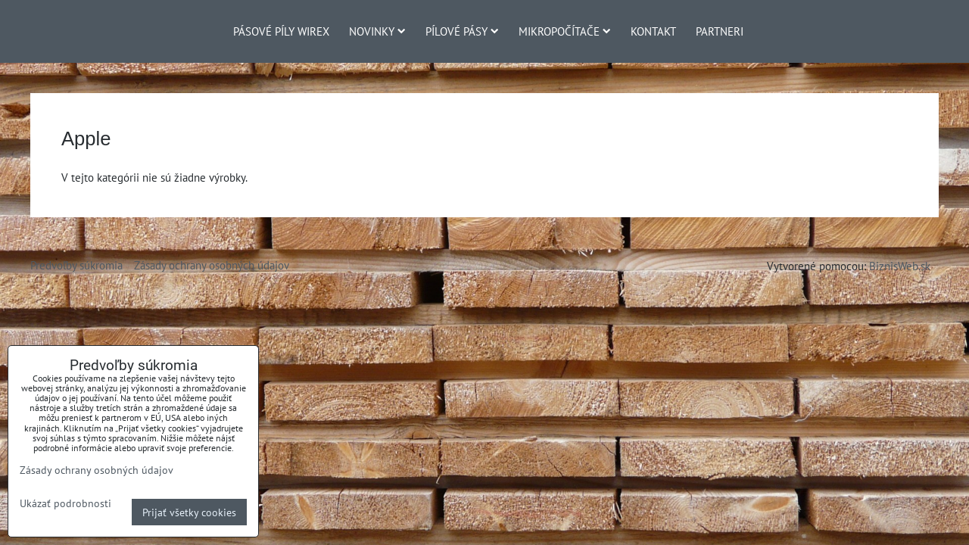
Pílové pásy (462, 31)
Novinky (377, 31)
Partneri (719, 31)
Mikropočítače (565, 31)
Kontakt (653, 31)
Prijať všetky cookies (189, 512)
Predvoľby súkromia (76, 264)
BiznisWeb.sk (899, 265)
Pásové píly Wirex (281, 31)
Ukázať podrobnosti (65, 503)
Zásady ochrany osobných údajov (211, 264)
